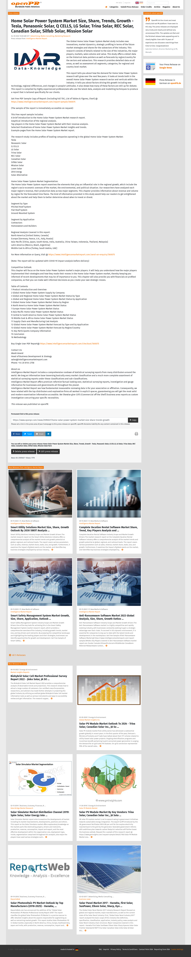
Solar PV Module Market (88, 808)
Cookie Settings (177, 949)
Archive (157, 7)
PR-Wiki (119, 3)
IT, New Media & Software (29, 521)
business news (85, 899)
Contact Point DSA (146, 949)
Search (174, 3)
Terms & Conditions (130, 949)
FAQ (100, 949)
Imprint (127, 3)
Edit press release (48, 451)
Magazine (166, 7)
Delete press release (24, 451)
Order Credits (146, 7)
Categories (114, 7)
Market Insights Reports (20, 672)
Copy (133, 420)
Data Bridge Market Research (22, 808)
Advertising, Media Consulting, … (101, 897)
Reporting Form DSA (162, 949)
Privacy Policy (116, 949)
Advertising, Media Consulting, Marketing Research (50, 36)
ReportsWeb (15, 899)
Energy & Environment (28, 670)
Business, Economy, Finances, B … (33, 806)
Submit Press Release (130, 7)
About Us (176, 7)
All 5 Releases (16, 655)
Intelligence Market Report (36, 39)
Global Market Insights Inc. (89, 720)
